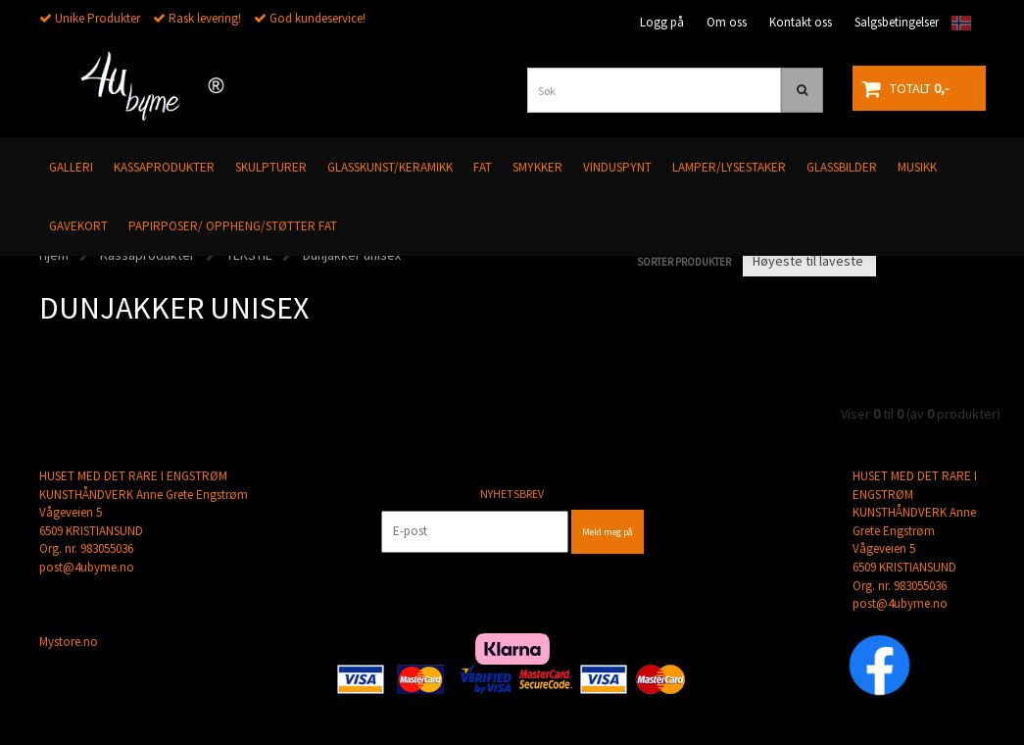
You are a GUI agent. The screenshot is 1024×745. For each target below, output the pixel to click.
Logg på (662, 22)
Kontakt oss (800, 22)
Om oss (727, 22)
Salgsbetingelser (896, 22)
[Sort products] (809, 260)
